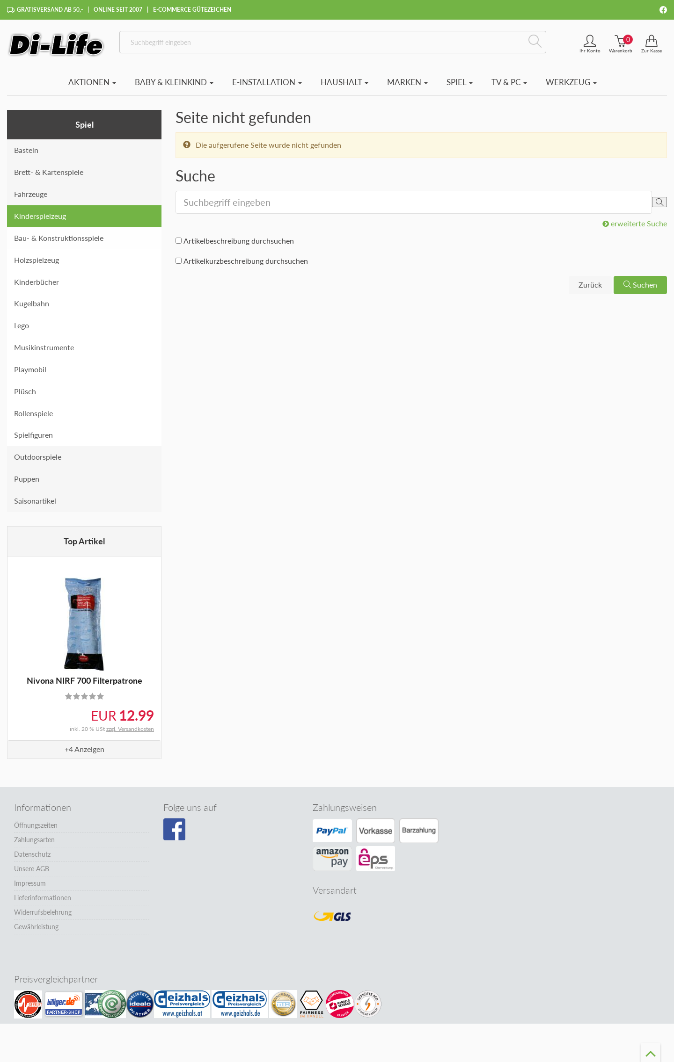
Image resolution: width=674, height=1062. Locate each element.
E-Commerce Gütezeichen (192, 9)
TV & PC (509, 82)
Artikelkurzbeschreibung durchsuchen (245, 260)
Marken (407, 82)
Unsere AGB (31, 869)
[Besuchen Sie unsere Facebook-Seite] (174, 829)
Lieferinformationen (42, 898)
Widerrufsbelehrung (43, 912)
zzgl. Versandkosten (130, 728)
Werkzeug (571, 82)
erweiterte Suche (634, 223)
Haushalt (344, 82)
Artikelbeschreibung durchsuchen (238, 240)
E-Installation (267, 82)
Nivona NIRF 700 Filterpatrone (84, 680)
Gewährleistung (36, 927)
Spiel (460, 82)
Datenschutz (32, 854)
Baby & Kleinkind (174, 82)
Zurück (590, 284)
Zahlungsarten (34, 840)
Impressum (30, 883)
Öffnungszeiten (36, 825)
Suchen (640, 284)
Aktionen (92, 82)
